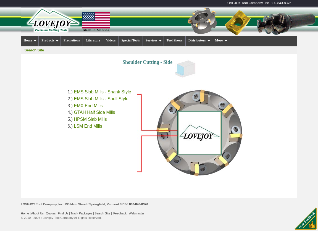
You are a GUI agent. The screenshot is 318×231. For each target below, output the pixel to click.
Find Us (63, 213)
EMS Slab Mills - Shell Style (101, 98)
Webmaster (136, 213)
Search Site (102, 213)
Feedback (120, 213)
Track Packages (81, 213)
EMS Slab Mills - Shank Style (102, 92)
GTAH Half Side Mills (94, 112)
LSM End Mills (88, 126)
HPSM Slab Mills (90, 119)
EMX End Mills (88, 105)
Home (25, 213)
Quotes (51, 213)
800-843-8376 (281, 3)
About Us (37, 213)
